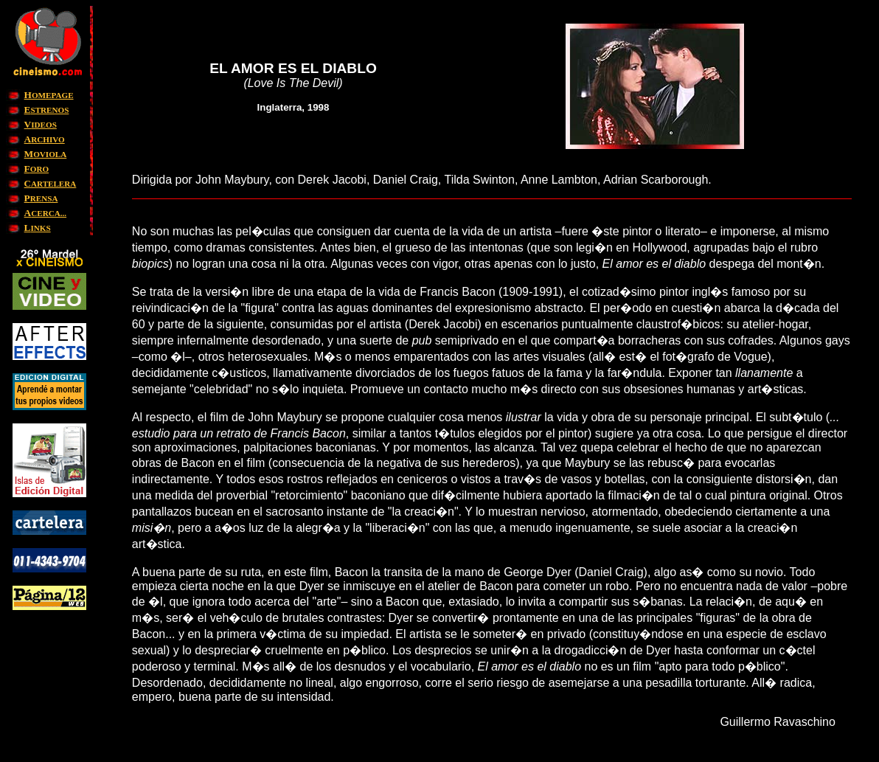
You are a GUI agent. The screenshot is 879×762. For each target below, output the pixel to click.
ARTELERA (50, 183)
